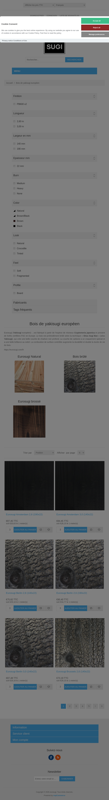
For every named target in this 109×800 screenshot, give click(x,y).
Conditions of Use (20, 40)
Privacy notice (7, 40)
